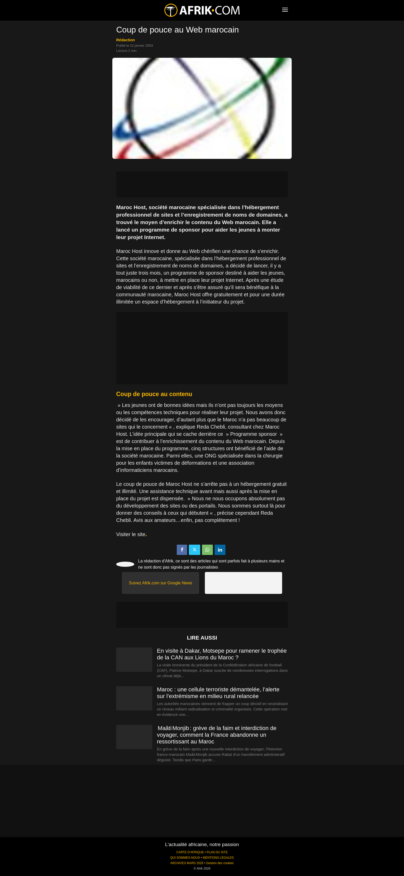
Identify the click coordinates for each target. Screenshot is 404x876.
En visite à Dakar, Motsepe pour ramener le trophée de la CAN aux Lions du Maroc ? (222, 654)
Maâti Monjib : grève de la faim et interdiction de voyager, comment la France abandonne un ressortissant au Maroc (216, 735)
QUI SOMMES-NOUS (185, 857)
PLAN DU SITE (217, 852)
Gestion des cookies (220, 863)
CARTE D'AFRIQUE (190, 852)
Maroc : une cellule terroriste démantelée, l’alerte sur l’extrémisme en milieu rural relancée (218, 692)
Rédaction (125, 40)
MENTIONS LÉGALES (218, 857)
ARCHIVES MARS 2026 (186, 863)
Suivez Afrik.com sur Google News (160, 583)
